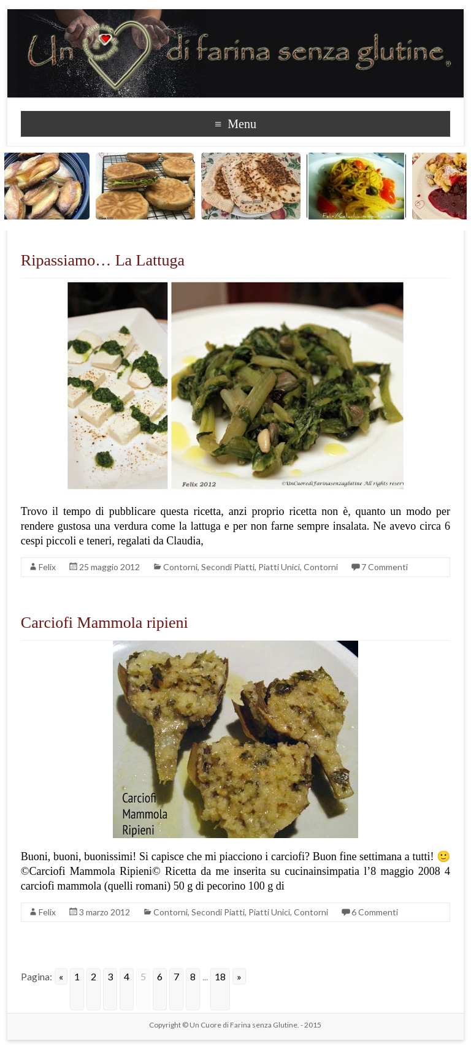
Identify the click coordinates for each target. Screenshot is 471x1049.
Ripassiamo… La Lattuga (103, 260)
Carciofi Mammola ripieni (104, 622)
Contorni (180, 567)
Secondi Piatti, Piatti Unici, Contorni (269, 567)
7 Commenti (384, 567)
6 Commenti (374, 912)
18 (220, 976)
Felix (47, 567)
